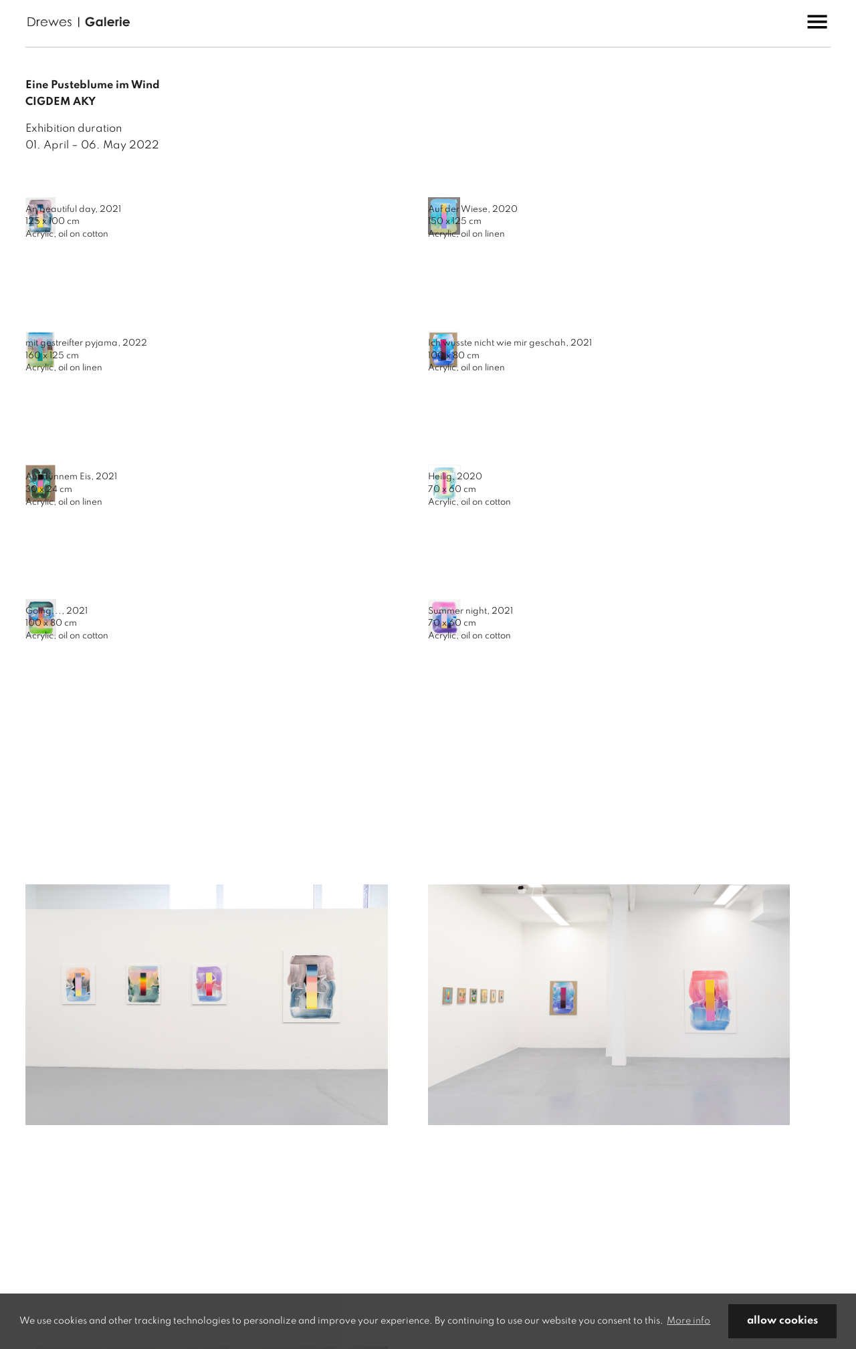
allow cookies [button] (782, 1321)
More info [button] (688, 1321)
